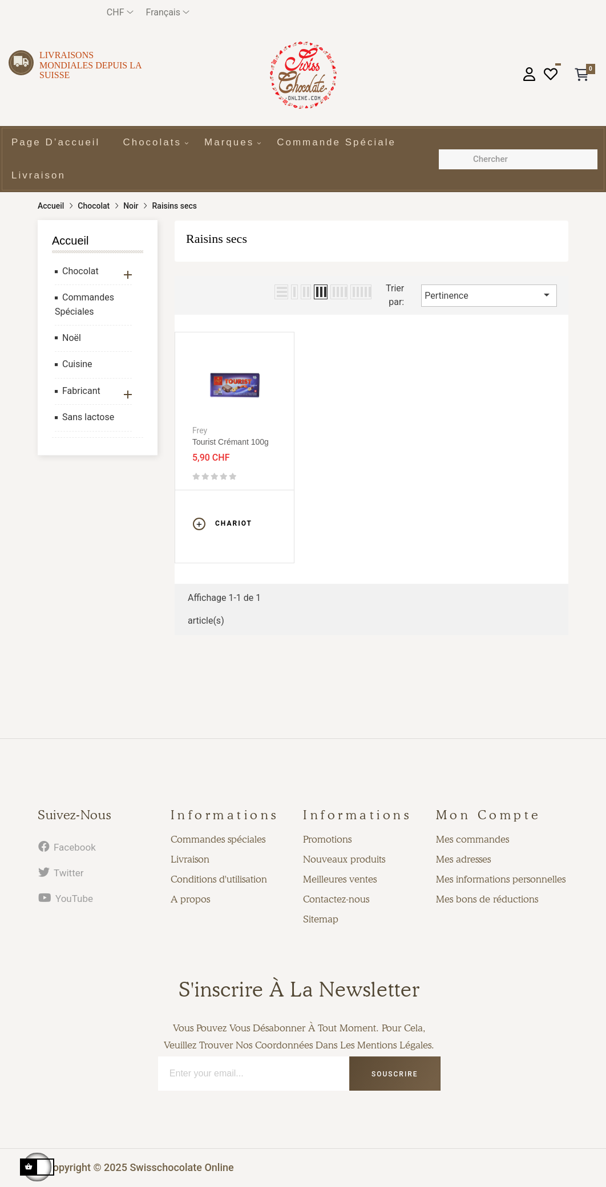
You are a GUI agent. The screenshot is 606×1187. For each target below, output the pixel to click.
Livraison (190, 859)
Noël (71, 337)
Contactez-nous (336, 899)
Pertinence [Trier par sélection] (489, 295)
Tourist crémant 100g (230, 441)
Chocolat (80, 271)
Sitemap (320, 919)
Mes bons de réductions (487, 899)
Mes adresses (463, 859)
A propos (190, 899)
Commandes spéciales (218, 839)
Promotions (327, 839)
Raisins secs (216, 238)
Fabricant (81, 390)
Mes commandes (472, 839)
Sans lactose (88, 417)
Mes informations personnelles (500, 879)
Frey (199, 430)
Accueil (70, 240)
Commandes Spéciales (84, 304)
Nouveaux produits (344, 859)
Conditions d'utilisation (219, 879)
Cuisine (77, 364)
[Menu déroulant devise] (120, 12)
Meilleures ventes (340, 879)
